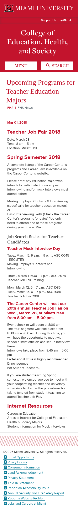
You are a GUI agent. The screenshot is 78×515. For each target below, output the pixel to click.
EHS (10, 108)
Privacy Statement (21, 478)
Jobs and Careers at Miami (27, 503)
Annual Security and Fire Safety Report (36, 493)
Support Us (48, 20)
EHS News (25, 108)
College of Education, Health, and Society (37, 42)
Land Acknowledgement (25, 473)
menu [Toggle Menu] (21, 65)
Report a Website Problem (26, 498)
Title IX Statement (21, 483)
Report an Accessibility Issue (28, 488)
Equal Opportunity (21, 457)
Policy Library (17, 462)
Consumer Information (24, 467)
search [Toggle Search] (60, 65)
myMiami (65, 20)
